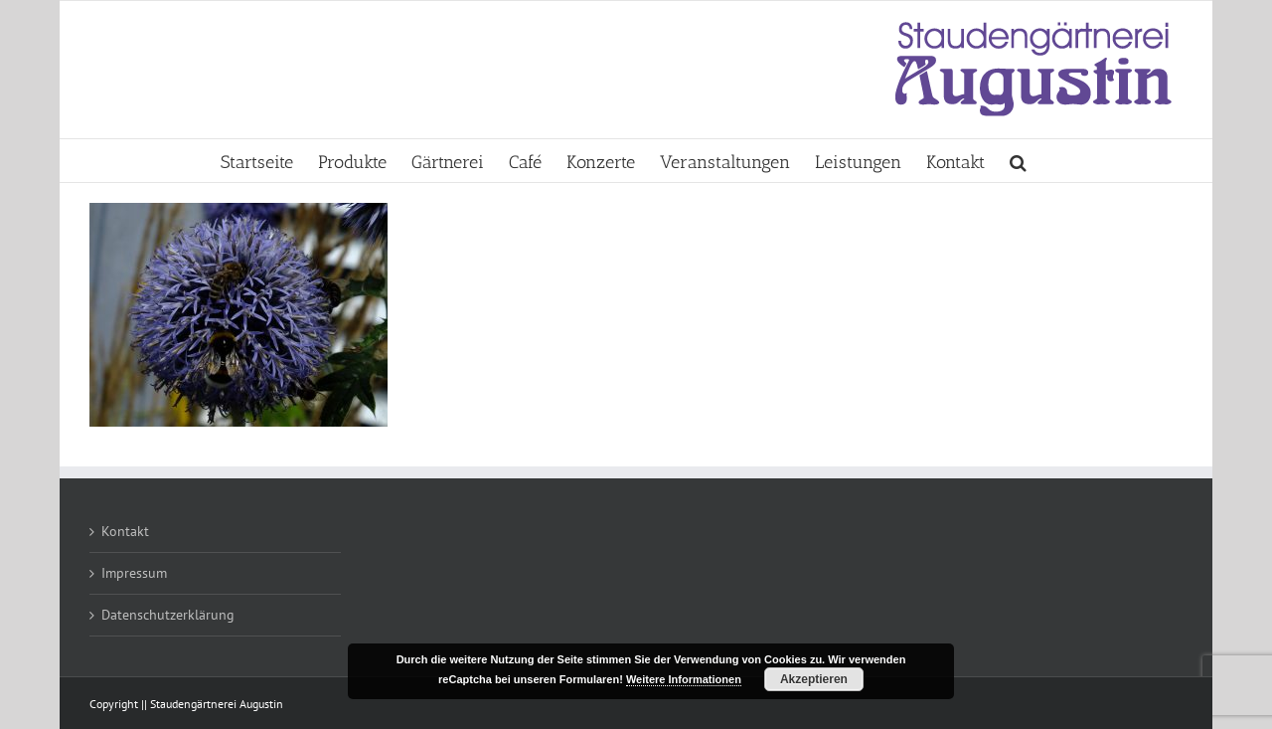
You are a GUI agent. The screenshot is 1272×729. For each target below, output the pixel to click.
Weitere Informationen (683, 679)
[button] (1018, 160)
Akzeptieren (814, 679)
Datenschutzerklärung (168, 615)
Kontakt (125, 531)
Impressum (134, 573)
